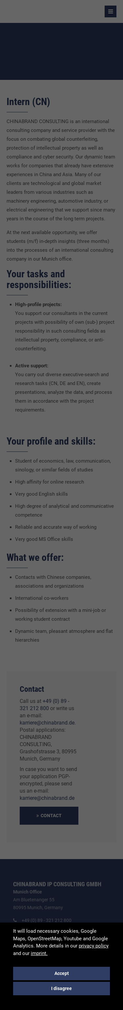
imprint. (39, 953)
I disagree (61, 988)
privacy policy (94, 946)
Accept (61, 973)
